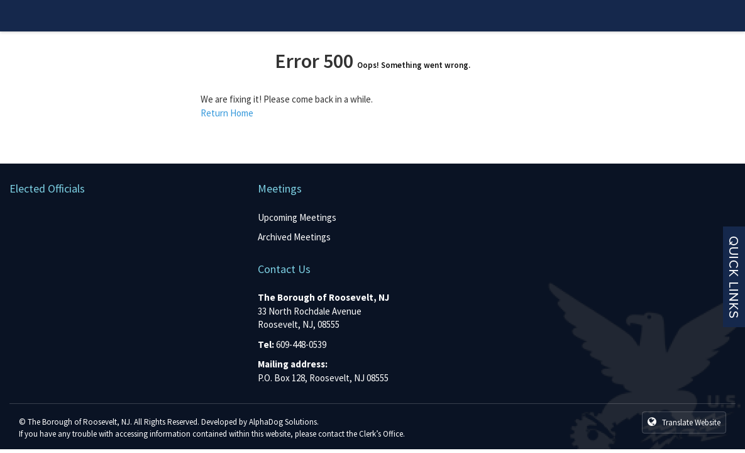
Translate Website (684, 422)
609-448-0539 (301, 344)
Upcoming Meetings (297, 217)
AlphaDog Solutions (283, 422)
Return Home (227, 113)
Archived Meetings (294, 237)
